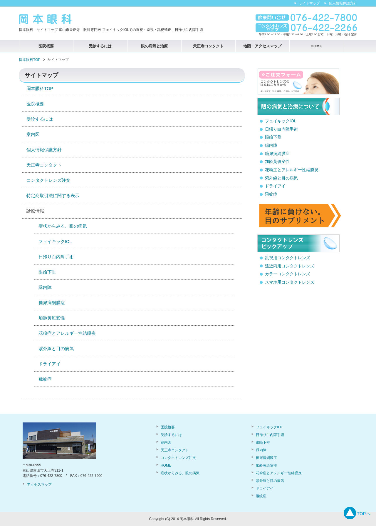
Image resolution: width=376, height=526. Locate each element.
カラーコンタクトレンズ (287, 274)
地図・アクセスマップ (262, 46)
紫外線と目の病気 (56, 348)
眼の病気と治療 (154, 46)
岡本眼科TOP (39, 88)
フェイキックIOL (55, 241)
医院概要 (46, 46)
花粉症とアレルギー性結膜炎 (67, 333)
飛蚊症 (45, 379)
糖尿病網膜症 (51, 302)
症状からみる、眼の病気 (62, 226)
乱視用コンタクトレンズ (287, 257)
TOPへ (363, 513)
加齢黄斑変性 (51, 317)
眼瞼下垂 (47, 271)
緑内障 (45, 287)
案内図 (33, 134)
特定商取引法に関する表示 (52, 195)
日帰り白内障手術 (56, 256)
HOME (316, 46)
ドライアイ (49, 363)
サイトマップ (309, 3)
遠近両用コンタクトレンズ (289, 266)
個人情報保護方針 (44, 149)
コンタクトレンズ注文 (48, 180)
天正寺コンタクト (208, 46)
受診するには (100, 46)
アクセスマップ (39, 484)
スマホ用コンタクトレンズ (289, 282)
